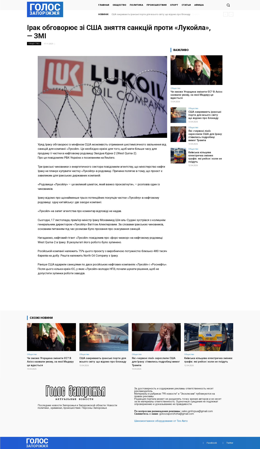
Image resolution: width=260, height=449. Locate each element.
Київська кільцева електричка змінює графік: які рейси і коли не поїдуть (204, 154)
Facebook (212, 443)
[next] (231, 14)
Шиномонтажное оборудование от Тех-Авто (161, 420)
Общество (34, 43)
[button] (228, 5)
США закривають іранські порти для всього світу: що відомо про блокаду (151, 14)
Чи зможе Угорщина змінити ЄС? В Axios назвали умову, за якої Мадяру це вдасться (196, 95)
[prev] (225, 14)
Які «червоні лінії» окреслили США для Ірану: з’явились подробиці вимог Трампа (204, 135)
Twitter (229, 443)
